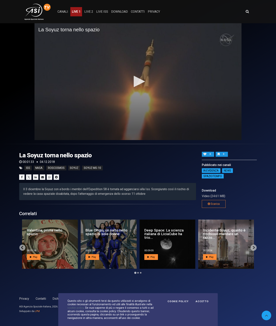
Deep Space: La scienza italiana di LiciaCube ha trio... (164, 234)
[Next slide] (254, 248)
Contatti (41, 298)
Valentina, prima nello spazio (44, 232)
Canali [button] (63, 11)
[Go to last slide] (22, 248)
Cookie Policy (178, 301)
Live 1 (76, 11)
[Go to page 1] (135, 273)
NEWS (227, 170)
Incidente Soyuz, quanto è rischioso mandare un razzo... (224, 234)
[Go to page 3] (140, 273)
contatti (138, 11)
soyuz (74, 168)
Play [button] (33, 257)
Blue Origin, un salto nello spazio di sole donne (106, 232)
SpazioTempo (212, 176)
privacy (154, 11)
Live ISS (102, 11)
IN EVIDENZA (211, 170)
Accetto (202, 301)
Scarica (214, 203)
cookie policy (75, 307)
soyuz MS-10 (92, 168)
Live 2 (88, 11)
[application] (138, 81)
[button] (138, 81)
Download (119, 11)
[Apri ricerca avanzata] (247, 11)
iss (28, 168)
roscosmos (56, 168)
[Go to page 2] (138, 273)
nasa (39, 168)
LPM (37, 311)
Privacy (24, 298)
